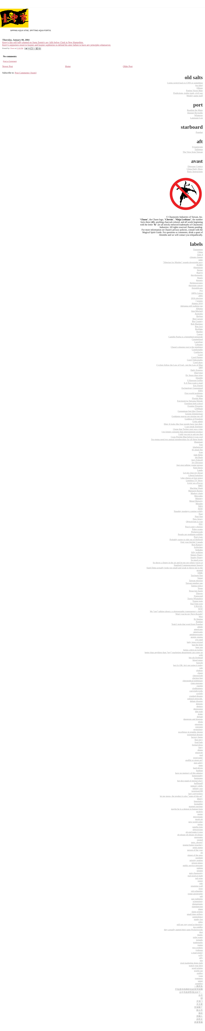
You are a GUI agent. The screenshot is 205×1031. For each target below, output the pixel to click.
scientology (198, 901)
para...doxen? (197, 842)
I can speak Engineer (194, 426)
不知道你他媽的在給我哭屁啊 (189, 989)
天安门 (199, 1001)
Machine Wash (196, 488)
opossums (198, 837)
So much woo (197, 560)
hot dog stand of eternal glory (190, 780)
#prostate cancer (196, 285)
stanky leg (198, 919)
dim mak (199, 711)
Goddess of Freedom (194, 419)
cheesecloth (198, 675)
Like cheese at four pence (192, 478)
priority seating (196, 860)
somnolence (197, 917)
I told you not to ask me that (190, 434)
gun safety (198, 763)
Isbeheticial (198, 447)
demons (199, 703)
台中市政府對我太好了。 (191, 992)
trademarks (198, 942)
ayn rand (199, 639)
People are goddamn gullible (190, 534)
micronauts (198, 816)
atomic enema (197, 637)
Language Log (196, 118)
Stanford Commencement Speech (188, 565)
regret (200, 881)
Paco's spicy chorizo (194, 526)
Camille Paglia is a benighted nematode (185, 336)
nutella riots (197, 827)
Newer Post (7, 66)
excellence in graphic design (190, 732)
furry (200, 747)
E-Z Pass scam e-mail (193, 383)
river (201, 888)
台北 (200, 995)
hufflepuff (198, 783)
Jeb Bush (199, 457)
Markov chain (197, 493)
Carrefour (198, 342)
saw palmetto (197, 899)
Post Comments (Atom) (25, 73)
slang (200, 909)
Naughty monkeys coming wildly (188, 511)
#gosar (200, 270)
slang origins (197, 911)
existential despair (195, 734)
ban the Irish (197, 644)
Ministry (199, 498)
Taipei (200, 578)
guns (201, 765)
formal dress (197, 745)
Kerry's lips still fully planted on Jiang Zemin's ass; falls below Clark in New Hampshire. (43, 42)
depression (198, 709)
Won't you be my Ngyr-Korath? (189, 614)
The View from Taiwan (193, 152)
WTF (200, 609)
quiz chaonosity (196, 873)
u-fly (200, 955)
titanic (200, 934)
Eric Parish (198, 385)
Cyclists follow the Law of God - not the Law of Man (179, 365)
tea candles (198, 927)
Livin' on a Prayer (195, 483)
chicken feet (197, 678)
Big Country (197, 321)
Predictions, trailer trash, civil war (188, 93)
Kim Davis (198, 467)
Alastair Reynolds (195, 112)
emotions (199, 724)
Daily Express (196, 370)
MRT (200, 485)
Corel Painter (197, 357)
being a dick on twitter (193, 650)
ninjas (200, 824)
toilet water (198, 937)
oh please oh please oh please (190, 834)
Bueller (199, 331)
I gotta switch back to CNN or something (185, 83)
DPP (201, 367)
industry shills (196, 786)
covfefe (199, 693)
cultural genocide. (195, 698)
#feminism (198, 267)
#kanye (199, 272)
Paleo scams (197, 529)
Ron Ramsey (197, 544)
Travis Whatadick (195, 598)
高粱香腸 (198, 1022)
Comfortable (197, 349)
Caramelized (197, 339)
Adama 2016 (197, 303)
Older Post (128, 66)
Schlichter (198, 547)
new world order (195, 822)
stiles (200, 922)
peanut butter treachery (193, 845)
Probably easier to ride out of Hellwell (186, 539)
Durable (199, 378)
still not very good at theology (190, 924)
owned (200, 840)
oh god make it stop (194, 832)
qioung (200, 870)
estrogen (199, 727)
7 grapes (199, 301)
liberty (200, 798)
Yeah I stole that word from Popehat (187, 624)
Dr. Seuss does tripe (194, 375)
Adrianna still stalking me (191, 306)
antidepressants (196, 634)
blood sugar (198, 660)
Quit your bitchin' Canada (191, 542)
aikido (200, 627)
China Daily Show (195, 169)
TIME (200, 573)
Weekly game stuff (194, 95)
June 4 (200, 254)
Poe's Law (198, 537)
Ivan (201, 452)
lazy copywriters (195, 793)
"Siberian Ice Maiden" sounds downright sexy (183, 262)
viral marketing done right (191, 963)
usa (201, 960)
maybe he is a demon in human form (187, 809)
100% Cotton (197, 293)
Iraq (201, 444)
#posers (199, 280)
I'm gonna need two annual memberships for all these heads (177, 439)
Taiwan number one (194, 583)
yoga (200, 976)
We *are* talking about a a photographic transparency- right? (176, 611)
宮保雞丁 (198, 1007)
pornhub (199, 857)
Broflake (199, 329)
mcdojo (199, 811)
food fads (199, 742)
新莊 (200, 1013)
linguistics (198, 801)
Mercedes (198, 496)
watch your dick (196, 965)
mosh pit (199, 819)
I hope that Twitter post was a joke (188, 429)
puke (200, 259)
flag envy (199, 739)
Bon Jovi (199, 326)
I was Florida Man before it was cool (187, 437)
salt (201, 896)
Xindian (199, 621)
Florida (199, 396)
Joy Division (197, 462)
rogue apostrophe (195, 893)
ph (202, 852)
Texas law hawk (196, 591)
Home (68, 66)
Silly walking (197, 552)
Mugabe (199, 503)
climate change (196, 257)
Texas (200, 588)
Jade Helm (198, 455)
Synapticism (197, 147)
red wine (199, 878)
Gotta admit (197, 421)
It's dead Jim (197, 449)
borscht (199, 662)
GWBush (199, 408)
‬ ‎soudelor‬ (199, 983)
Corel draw (198, 362)
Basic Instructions (195, 171)
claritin (200, 686)
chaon (200, 673)
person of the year (195, 850)
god (201, 755)
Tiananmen (198, 249)
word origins (197, 968)
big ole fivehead (196, 657)
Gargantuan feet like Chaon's (190, 411)
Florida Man (197, 398)
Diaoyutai (198, 372)
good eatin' (198, 757)
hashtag (199, 770)
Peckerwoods (197, 532)
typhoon (199, 950)
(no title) (199, 85)
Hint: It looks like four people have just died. (183, 424)
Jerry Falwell (197, 460)
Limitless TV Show (194, 480)
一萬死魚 (198, 986)
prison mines (197, 863)
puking (200, 868)
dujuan (200, 716)
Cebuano (199, 344)
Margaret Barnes (195, 490)
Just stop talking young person (189, 465)
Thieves (199, 593)
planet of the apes (195, 855)
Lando (200, 470)
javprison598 (197, 791)
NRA (200, 506)
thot (201, 932)
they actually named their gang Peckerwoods (183, 929)
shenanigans (197, 904)
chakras (199, 670)
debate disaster (196, 701)
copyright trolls (196, 691)
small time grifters (195, 914)
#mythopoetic (197, 275)
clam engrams (197, 683)
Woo (201, 616)
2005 (200, 295)
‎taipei (200, 981)
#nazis (200, 277)
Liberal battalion (195, 475)
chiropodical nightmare (193, 680)
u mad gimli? (197, 952)
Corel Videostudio (195, 360)
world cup (198, 970)
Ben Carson (198, 319)
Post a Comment (10, 61)
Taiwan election (196, 580)
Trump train (197, 601)
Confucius (198, 352)
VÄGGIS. (198, 606)
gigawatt (199, 752)
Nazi (201, 514)
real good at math (195, 875)
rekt (201, 883)
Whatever (198, 115)
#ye (201, 290)
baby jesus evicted (195, 642)
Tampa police (197, 585)
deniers (199, 706)
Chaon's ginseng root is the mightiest (187, 347)
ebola (200, 721)
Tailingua (199, 149)
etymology (198, 729)
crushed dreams (196, 696)
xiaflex (200, 973)
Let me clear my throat (193, 473)
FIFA (200, 390)
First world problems (194, 393)
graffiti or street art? (194, 760)
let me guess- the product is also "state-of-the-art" (181, 796)
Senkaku (199, 550)
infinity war (198, 788)
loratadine (198, 804)
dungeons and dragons (193, 719)
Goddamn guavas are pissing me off (187, 416)
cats (201, 668)
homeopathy (197, 775)
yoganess (199, 978)
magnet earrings (196, 806)
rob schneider (197, 891)
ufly (201, 958)
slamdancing (197, 906)
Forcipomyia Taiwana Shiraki (190, 401)
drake (200, 714)
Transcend (198, 596)
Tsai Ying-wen (196, 603)
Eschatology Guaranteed (192, 388)
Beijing (199, 316)
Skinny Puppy (196, 555)
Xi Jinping (198, 619)
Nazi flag (199, 516)
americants (198, 632)
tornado (199, 940)
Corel (200, 354)
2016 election (197, 298)
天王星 (199, 1004)
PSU (201, 524)
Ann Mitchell (197, 311)
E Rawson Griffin (195, 380)
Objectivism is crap (194, 521)
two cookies (197, 947)
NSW (200, 508)
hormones (198, 778)
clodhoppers (197, 688)
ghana (200, 750)
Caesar (200, 334)
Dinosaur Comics (195, 166)
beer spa (199, 647)
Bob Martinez (197, 324)
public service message (193, 865)
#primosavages (196, 283)
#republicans (197, 288)
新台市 (199, 1010)
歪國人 (199, 1016)
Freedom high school (193, 403)
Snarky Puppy (196, 557)
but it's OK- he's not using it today (188, 665)
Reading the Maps (195, 110)
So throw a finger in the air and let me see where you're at (178, 562)
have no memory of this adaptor (189, 773)
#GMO (200, 265)
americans (198, 629)
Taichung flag (197, 575)
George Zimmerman (194, 413)
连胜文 (199, 1019)
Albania (199, 308)
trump (200, 945)
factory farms (197, 737)
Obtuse (200, 88)
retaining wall (197, 886)
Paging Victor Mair (194, 90)
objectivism (198, 829)
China (200, 252)
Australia (199, 313)
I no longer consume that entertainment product (182, 431)
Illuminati (198, 442)
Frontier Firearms (195, 406)
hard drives (198, 768)
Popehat (199, 132)
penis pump (198, 847)
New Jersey (198, 519)
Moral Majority (196, 501)
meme (200, 814)
